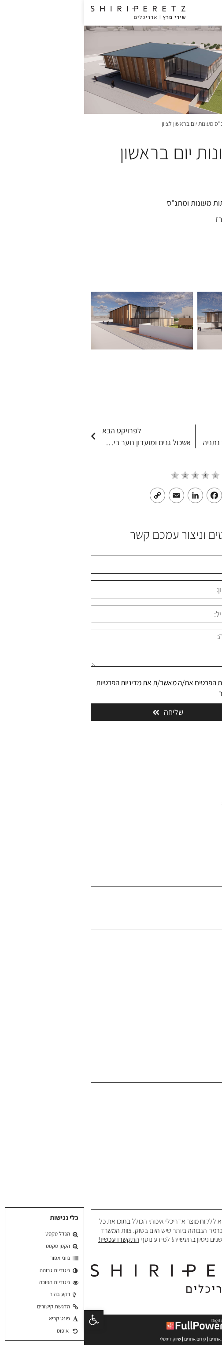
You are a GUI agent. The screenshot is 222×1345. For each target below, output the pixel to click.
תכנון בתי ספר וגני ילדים (185, 1135)
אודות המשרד (197, 954)
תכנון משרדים (198, 1108)
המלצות (205, 995)
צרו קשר (205, 1022)
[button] (9, 1320)
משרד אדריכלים (196, 124)
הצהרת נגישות (196, 1036)
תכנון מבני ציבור (195, 1122)
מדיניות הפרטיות (34, 683)
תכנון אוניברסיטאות (190, 1148)
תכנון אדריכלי (198, 1094)
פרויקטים (161, 124)
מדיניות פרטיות (196, 1049)
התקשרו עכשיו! (34, 1239)
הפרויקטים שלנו (195, 981)
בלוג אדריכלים (197, 1009)
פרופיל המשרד (196, 968)
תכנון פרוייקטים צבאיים (186, 1162)
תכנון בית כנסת (196, 1176)
